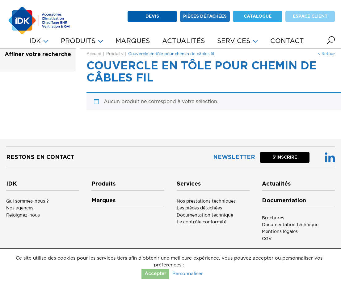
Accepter (155, 273)
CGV (267, 239)
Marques (103, 201)
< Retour (326, 54)
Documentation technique (205, 215)
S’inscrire (284, 157)
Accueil (93, 54)
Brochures (273, 218)
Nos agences (19, 208)
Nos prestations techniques (206, 201)
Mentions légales (280, 232)
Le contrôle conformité (201, 222)
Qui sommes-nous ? (27, 201)
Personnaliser (187, 273)
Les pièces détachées (199, 208)
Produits (114, 54)
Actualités (276, 184)
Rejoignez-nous (23, 215)
